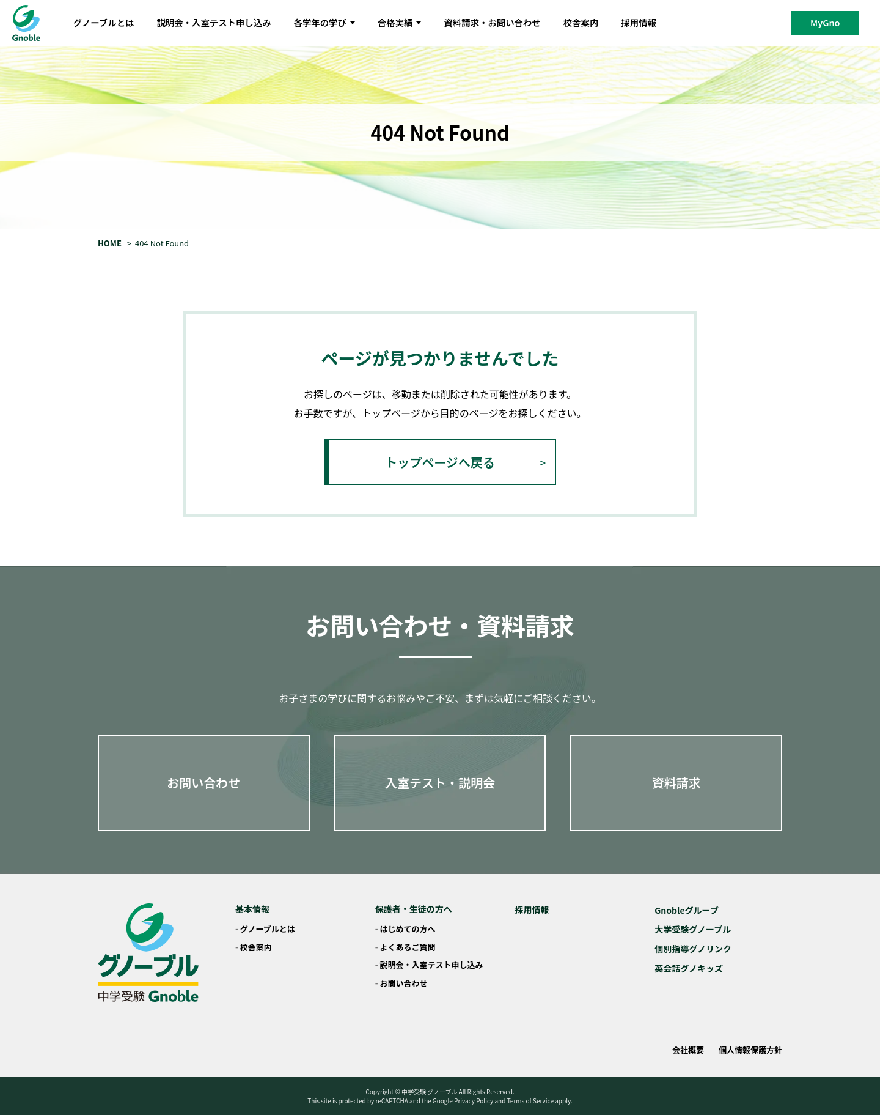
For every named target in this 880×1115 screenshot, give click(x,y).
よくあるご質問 (408, 947)
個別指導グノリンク (693, 949)
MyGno (825, 22)
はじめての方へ (408, 929)
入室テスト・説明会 (440, 782)
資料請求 (676, 782)
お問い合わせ (203, 782)
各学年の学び (324, 22)
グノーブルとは (103, 22)
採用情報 (638, 22)
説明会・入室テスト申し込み (213, 22)
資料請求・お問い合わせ (492, 22)
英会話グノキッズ (688, 968)
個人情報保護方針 (750, 1050)
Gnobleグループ (686, 910)
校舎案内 (581, 22)
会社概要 (688, 1050)
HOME (110, 243)
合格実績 (400, 22)
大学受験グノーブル (692, 929)
